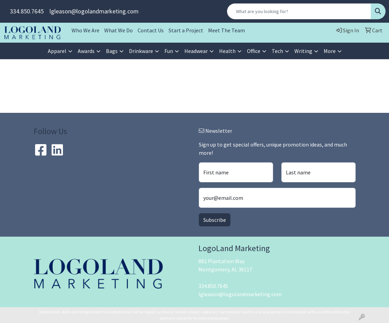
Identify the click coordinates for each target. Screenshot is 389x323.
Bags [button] (112, 50)
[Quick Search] (299, 11)
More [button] (330, 50)
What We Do (118, 30)
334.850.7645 (27, 11)
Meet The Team (226, 30)
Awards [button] (86, 50)
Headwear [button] (196, 50)
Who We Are (85, 30)
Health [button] (227, 50)
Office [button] (253, 50)
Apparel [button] (57, 50)
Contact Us (151, 30)
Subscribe (214, 219)
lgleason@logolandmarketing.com (94, 11)
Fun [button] (168, 50)
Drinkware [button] (141, 50)
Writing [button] (303, 50)
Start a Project (186, 30)
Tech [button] (277, 50)
